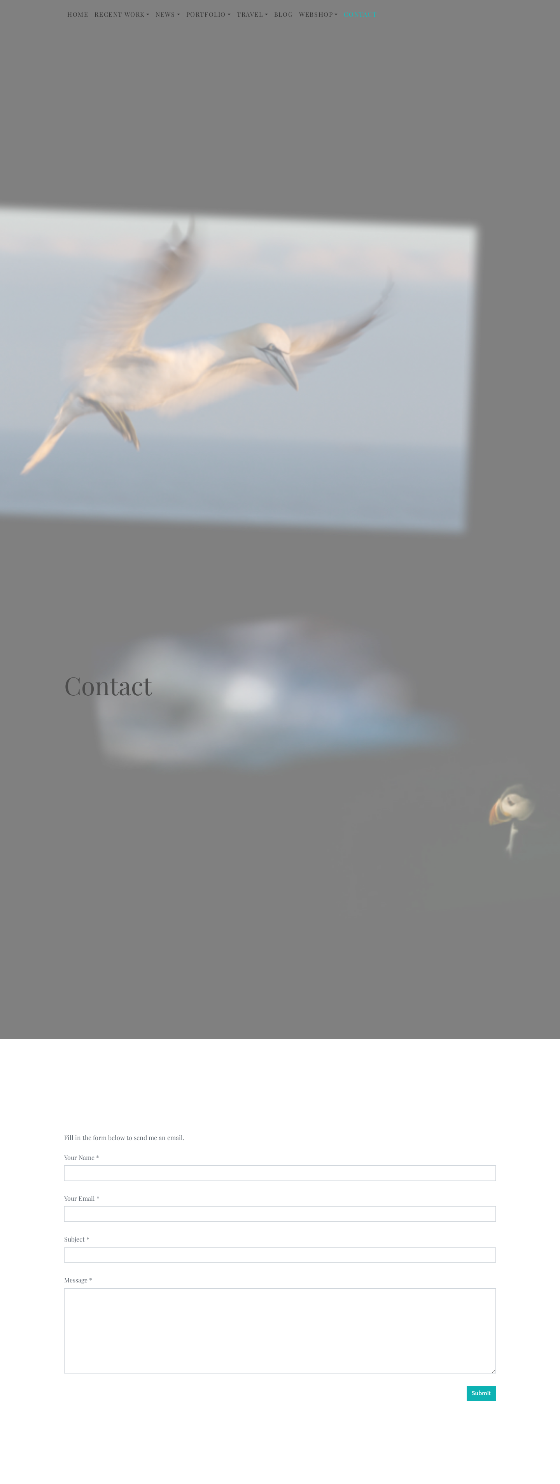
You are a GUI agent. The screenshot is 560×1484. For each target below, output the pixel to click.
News (165, 14)
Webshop (316, 14)
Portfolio (206, 14)
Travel (250, 14)
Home (77, 14)
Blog (283, 14)
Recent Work (119, 14)
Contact (360, 14)
